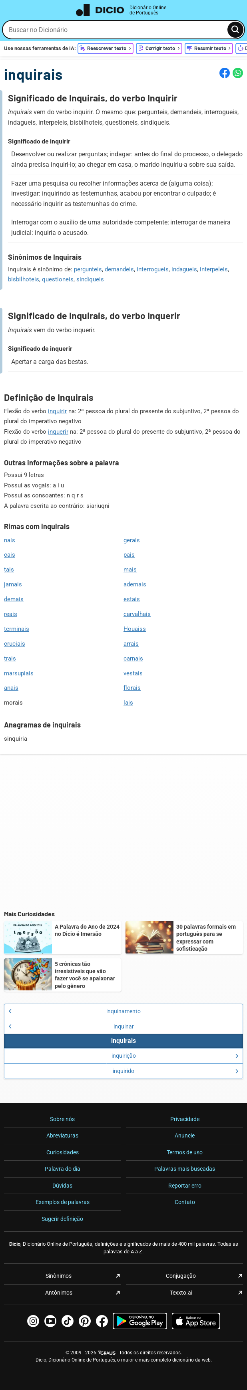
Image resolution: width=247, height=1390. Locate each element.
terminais (16, 628)
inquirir (57, 411)
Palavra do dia (62, 1169)
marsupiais (19, 673)
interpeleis (214, 269)
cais (9, 554)
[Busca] (235, 30)
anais (11, 687)
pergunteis (88, 269)
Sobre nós (62, 1119)
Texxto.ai (181, 1292)
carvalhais (137, 614)
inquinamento (74, 1011)
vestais (133, 673)
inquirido (176, 1071)
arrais (131, 643)
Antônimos (58, 1292)
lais (128, 702)
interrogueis (153, 269)
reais (10, 614)
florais (132, 687)
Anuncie (185, 1135)
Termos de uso (185, 1152)
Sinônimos (59, 1276)
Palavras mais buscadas (184, 1169)
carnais (133, 658)
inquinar (71, 1026)
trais (10, 658)
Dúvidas (62, 1185)
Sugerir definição (62, 1219)
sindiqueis (90, 279)
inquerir (58, 431)
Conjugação (181, 1276)
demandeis (119, 269)
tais (9, 569)
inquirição (175, 1056)
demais (14, 599)
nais (9, 540)
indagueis (184, 269)
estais (132, 599)
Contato (185, 1202)
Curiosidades (62, 1152)
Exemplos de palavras (63, 1202)
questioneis (58, 279)
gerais (132, 540)
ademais (135, 584)
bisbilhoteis (23, 279)
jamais (13, 584)
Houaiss (135, 628)
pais (129, 554)
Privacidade (184, 1119)
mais (130, 569)
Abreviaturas (62, 1135)
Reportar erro (184, 1185)
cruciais (14, 643)
